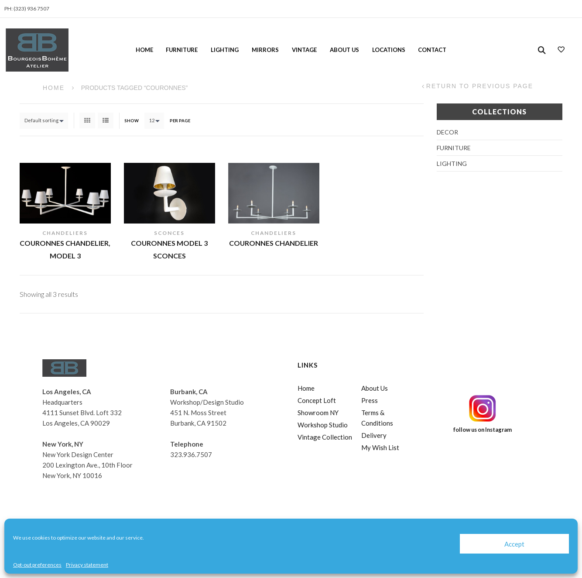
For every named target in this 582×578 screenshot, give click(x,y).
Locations (388, 49)
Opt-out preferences (37, 564)
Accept (514, 544)
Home (144, 49)
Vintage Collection (325, 437)
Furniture (182, 49)
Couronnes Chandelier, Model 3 (65, 249)
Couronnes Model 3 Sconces (169, 249)
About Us (344, 49)
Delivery (374, 435)
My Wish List (380, 447)
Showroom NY (318, 412)
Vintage (304, 49)
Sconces (169, 233)
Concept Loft (317, 400)
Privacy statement (87, 564)
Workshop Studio (323, 425)
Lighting (225, 49)
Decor (447, 132)
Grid (87, 120)
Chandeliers (65, 233)
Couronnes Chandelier (273, 243)
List (105, 120)
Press (369, 400)
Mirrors (265, 49)
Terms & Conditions (377, 418)
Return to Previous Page (479, 86)
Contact (432, 49)
